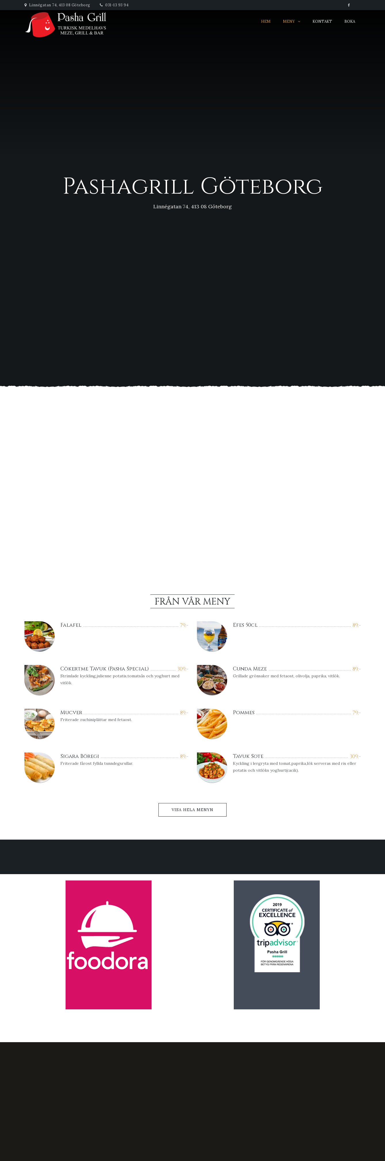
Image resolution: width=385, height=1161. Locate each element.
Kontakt (322, 21)
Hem (266, 21)
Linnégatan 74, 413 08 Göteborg (57, 5)
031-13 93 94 (114, 5)
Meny (289, 21)
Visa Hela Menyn (192, 809)
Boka (349, 21)
